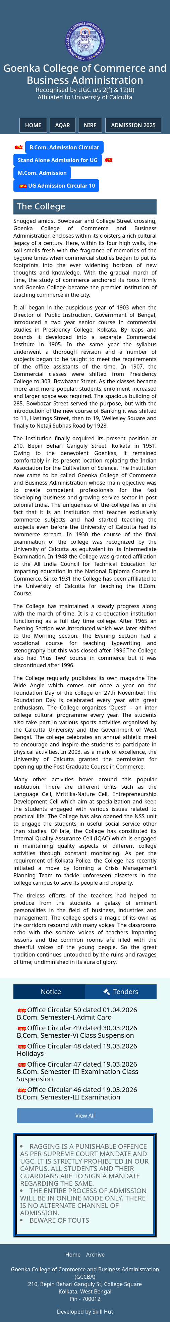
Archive (95, 1254)
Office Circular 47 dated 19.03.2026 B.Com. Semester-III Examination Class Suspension (77, 1071)
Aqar (62, 125)
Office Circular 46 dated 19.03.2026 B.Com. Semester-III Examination (77, 1093)
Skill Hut (103, 1311)
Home (33, 125)
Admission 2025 (133, 125)
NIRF (90, 125)
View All (85, 1115)
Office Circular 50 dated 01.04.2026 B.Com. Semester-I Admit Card (77, 1013)
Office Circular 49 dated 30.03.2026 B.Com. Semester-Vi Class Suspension (77, 1031)
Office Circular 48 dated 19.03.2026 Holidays (77, 1049)
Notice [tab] (51, 991)
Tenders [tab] (120, 991)
